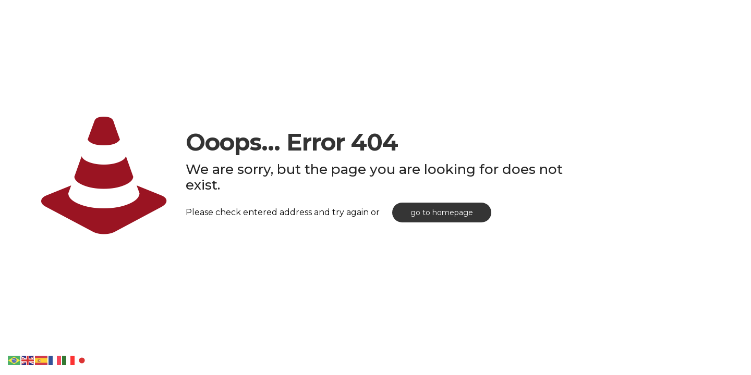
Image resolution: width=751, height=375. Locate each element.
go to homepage (441, 212)
